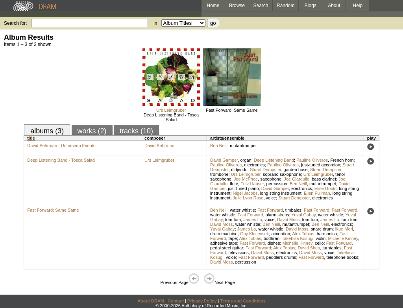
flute (234, 183)
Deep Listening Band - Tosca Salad (171, 117)
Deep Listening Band (274, 160)
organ (245, 160)
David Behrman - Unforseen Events (61, 145)
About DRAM (150, 301)
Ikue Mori (344, 229)
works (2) (92, 131)
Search (260, 5)
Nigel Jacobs (245, 193)
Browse (237, 5)
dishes (274, 243)
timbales (293, 210)
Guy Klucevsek (254, 233)
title (31, 138)
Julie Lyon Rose (248, 197)
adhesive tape (223, 243)
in (155, 23)
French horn (341, 160)
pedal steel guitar (226, 247)
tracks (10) (136, 131)
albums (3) (47, 131)
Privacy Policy (202, 301)
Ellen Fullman (317, 193)
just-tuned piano (243, 188)
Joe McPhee (246, 179)
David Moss (288, 219)
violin (320, 238)
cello (319, 243)
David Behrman (159, 145)
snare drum (322, 229)
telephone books (342, 257)
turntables (331, 247)
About (334, 5)
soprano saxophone (282, 174)
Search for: (15, 23)
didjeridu (239, 169)
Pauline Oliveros (312, 160)
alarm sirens (277, 214)
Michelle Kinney (343, 238)
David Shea (309, 247)
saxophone (270, 179)
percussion (276, 183)
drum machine (224, 233)
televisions (239, 252)
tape (233, 238)
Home (213, 5)
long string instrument (280, 193)
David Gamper (224, 160)
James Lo (252, 219)
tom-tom (233, 219)
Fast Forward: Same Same (231, 110)
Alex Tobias (303, 233)
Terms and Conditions (243, 301)
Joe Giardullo (296, 179)
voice (271, 197)
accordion (280, 233)
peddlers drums (281, 257)
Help (358, 5)
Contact (176, 301)
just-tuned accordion (320, 164)
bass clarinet (324, 179)
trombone (219, 174)
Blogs (310, 5)
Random (285, 5)
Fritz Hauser (252, 183)
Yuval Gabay (304, 214)
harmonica (327, 233)
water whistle (242, 210)
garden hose (296, 169)
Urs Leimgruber (171, 110)
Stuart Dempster (265, 169)
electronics (254, 164)
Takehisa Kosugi (297, 238)
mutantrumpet (243, 145)
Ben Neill (218, 145)
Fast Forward (270, 210)
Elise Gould (325, 188)
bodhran (271, 238)
